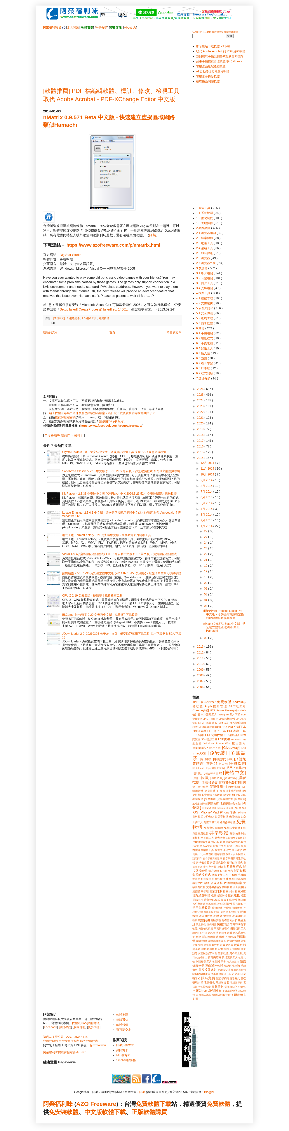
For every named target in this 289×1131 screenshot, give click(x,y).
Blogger (209, 1092)
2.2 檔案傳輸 (205, 238)
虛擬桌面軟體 (211, 945)
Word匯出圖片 (235, 743)
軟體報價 (122, 1024)
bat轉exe (240, 807)
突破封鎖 (223, 924)
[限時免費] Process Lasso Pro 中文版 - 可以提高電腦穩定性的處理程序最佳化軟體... (223, 614)
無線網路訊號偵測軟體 (219, 903)
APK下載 (197, 702)
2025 (200, 394)
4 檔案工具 (203, 293)
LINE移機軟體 (227, 718)
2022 (200, 412)
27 (206, 537)
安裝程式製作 (218, 862)
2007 (200, 681)
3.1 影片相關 (205, 273)
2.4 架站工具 (205, 248)
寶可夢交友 (123, 1029)
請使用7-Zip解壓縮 (111, 421)
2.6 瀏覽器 (203, 258)
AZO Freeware (96, 1104)
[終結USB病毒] (212, 773)
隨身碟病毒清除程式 (228, 978)
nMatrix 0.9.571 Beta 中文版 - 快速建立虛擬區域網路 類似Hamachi (224, 627)
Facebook (50, 1027)
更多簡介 (94, 1027)
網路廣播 (213, 932)
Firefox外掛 (232, 710)
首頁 (112, 332)
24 (206, 542)
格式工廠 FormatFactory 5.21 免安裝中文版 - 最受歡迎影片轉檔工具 (106, 535)
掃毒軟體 (241, 879)
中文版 (93, 1112)
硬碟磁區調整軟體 (208, 81)
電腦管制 (217, 986)
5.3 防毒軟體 (205, 323)
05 (206, 594)
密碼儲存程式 (235, 862)
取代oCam (206, 846)
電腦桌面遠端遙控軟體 (211, 66)
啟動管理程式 (223, 850)
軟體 (73, 1112)
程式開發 (211, 924)
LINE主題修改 (210, 718)
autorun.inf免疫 (225, 808)
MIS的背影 (123, 1055)
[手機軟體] (237, 763)
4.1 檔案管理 (205, 298)
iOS (195, 812)
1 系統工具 (203, 208)
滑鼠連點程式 (212, 899)
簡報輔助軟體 (206, 928)
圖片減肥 (237, 850)
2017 (200, 440)
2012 (200, 652)
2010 (200, 663)
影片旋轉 (213, 870)
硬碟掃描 (237, 916)
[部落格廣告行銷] (230, 782)
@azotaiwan (98, 1045)
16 (206, 577)
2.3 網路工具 (89, 318)
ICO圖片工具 (209, 714)
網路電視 (201, 936)
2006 (200, 687)
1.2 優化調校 (205, 218)
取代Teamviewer (230, 841)
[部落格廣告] (209, 782)
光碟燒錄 (234, 816)
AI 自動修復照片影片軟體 (212, 71)
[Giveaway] (231, 748)
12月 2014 (208, 462)
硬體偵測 (204, 920)
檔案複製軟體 (219, 895)
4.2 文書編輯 (205, 303)
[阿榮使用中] (218, 786)
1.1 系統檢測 (205, 213)
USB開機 (224, 739)
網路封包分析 (199, 932)
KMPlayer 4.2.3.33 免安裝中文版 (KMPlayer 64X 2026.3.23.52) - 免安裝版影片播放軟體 (119, 493)
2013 (200, 646)
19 (206, 565)
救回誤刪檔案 (233, 883)
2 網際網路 (73, 318)
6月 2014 (207, 497)
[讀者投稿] (230, 778)
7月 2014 (207, 491)
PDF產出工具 (236, 731)
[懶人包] (223, 763)
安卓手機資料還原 (212, 858)
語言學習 (211, 953)
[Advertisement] (112, 55)
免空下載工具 (211, 822)
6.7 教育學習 (205, 363)
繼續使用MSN (227, 936)
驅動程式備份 (225, 995)
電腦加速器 (222, 982)
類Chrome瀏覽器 (207, 990)
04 (206, 600)
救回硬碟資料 (213, 883)
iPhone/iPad (209, 812)
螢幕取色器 (226, 945)
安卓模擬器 (202, 862)
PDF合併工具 (216, 731)
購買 (161, 1112)
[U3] (243, 747)
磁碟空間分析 (229, 920)
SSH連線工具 (209, 739)
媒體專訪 (65, 1027)
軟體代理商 (50, 1041)
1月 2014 (207, 526)
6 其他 (200, 328)
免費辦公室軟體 (213, 827)
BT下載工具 (237, 706)
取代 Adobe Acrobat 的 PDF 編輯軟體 (220, 51)
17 (206, 571)
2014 (200, 457)
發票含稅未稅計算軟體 (216, 912)
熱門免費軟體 (201, 907)
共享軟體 (219, 832)
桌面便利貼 (239, 887)
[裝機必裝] (216, 778)
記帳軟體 (223, 949)
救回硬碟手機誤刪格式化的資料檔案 (219, 56)
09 (206, 582)
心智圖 (233, 874)
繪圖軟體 (213, 936)
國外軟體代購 (89, 1041)
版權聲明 (79, 1027)
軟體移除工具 (204, 961)
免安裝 (58, 1112)
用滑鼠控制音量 (233, 907)
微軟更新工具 (220, 874)
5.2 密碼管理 (205, 318)
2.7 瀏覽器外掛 (206, 263)
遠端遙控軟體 (214, 965)
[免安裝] (217, 752)
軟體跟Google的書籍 (85, 1023)
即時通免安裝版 (234, 838)
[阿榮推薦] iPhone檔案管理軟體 (223, 790)
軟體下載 (114, 1112)
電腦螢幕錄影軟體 (208, 76)
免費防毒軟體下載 (235, 827)
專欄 (220, 866)
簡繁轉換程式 (221, 928)
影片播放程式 (233, 866)
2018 (200, 434)
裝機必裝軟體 (209, 949)
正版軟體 (143, 1112)
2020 (200, 423)
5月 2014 (207, 503)
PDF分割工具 (237, 727)
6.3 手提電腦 (205, 343)
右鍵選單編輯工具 (203, 850)
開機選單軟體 (238, 969)
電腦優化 (209, 982)
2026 (200, 389)
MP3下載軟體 (206, 722)
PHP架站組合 (232, 735)
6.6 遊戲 (202, 358)
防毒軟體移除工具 (221, 974)
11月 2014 (208, 468)
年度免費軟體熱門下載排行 (64, 435)
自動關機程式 (215, 941)
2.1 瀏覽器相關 (206, 233)
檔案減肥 (240, 891)
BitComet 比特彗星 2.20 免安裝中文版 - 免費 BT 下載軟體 (100, 614)
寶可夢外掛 (210, 866)
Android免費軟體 (217, 702)
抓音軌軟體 (218, 879)
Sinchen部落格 (126, 1060)
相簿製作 (234, 912)
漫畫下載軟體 (229, 899)
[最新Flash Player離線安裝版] (208, 768)
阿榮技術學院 (125, 1045)
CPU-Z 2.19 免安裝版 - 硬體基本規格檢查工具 (92, 595)
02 (206, 637)
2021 (200, 417)
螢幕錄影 (240, 945)
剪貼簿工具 (207, 837)
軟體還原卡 (219, 961)
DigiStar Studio (70, 255)
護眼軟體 (223, 953)
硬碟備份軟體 (222, 916)
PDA (224, 727)
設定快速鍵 (199, 953)
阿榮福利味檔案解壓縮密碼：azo (64, 1052)
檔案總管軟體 (201, 895)
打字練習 (206, 879)
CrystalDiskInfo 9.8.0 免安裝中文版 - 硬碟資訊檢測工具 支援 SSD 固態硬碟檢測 (114, 452)
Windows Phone (214, 743)
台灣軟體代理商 (69, 1041)
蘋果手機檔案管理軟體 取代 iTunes (219, 61)
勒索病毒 (220, 837)
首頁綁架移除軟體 (206, 995)
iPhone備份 (228, 812)
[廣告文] (211, 763)
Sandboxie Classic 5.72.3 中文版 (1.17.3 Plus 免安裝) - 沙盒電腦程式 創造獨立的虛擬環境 (121, 471)
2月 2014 (207, 520)
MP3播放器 (222, 722)
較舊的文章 (174, 332)
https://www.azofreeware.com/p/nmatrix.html (113, 245)
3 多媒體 (202, 268)
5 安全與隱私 (205, 308)
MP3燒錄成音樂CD (210, 727)
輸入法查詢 (233, 961)
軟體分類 (101, 27)
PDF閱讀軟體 (214, 735)
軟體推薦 (122, 1014)
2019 (200, 429)
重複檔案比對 (208, 969)
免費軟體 (104, 318)
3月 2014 (207, 514)
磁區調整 (216, 920)
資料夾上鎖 (236, 953)
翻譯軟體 (201, 941)
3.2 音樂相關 (205, 278)
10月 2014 (208, 474)
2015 (200, 452)
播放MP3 (197, 883)
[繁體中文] (59, 318)
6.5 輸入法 (203, 353)
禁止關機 (201, 924)
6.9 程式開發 (205, 373)
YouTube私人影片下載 (206, 747)
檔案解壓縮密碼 (65, 417)
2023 (200, 406)
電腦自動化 (230, 986)
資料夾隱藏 (214, 957)
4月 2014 (207, 508)
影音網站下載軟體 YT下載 (213, 46)
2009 (200, 669)
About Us (130, 27)
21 (206, 559)
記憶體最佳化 (238, 949)
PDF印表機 (199, 731)
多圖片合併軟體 (234, 854)
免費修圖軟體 (228, 822)
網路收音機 (225, 932)
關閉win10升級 (201, 974)
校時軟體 (227, 887)
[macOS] (199, 753)
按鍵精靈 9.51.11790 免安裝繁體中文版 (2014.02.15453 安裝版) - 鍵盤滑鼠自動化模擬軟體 (121, 573)
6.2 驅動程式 (205, 338)
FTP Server (217, 710)
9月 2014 (207, 480)
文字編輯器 (213, 887)
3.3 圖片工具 (205, 283)
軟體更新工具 (230, 957)
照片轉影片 (239, 903)
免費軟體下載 (153, 1104)
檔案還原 (234, 895)
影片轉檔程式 (201, 874)
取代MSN (213, 841)
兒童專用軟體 (200, 833)
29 (206, 531)
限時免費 (208, 978)
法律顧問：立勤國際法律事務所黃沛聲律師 (215, 31)
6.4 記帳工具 (205, 348)
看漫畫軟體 (205, 916)
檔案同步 (216, 891)
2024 (200, 400)
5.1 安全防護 (205, 313)
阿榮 (152, 235)
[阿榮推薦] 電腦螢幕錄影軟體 (224, 803)
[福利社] (197, 773)
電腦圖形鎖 (236, 982)
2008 (200, 675)
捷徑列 (230, 879)
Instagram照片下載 (229, 714)
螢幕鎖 (196, 949)
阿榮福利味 (58, 1104)
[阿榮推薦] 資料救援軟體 (219, 799)
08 (206, 588)
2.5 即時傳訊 (205, 253)
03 (206, 605)
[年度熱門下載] (223, 759)
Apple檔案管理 (216, 706)
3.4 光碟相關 (205, 288)
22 (206, 554)
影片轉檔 (240, 870)
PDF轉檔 (198, 735)
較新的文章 (50, 332)
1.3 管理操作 (205, 223)
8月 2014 (207, 485)
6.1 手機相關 (205, 333)
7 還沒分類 (203, 378)
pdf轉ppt (209, 816)
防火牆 (236, 974)
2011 (200, 658)
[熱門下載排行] (236, 767)
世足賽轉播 (221, 816)
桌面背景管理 (200, 891)
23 (206, 548)
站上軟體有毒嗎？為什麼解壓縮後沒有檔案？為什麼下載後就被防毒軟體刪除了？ (102, 413)
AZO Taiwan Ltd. (77, 1036)
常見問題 (73, 27)
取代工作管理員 (236, 846)
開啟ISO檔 (224, 969)
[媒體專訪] (206, 759)
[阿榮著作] (209, 807)
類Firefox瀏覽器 (228, 990)
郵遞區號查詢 (232, 965)
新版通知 (122, 1019)
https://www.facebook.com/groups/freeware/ (111, 425)
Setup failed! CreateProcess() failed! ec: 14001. (94, 309)
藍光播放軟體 (232, 941)
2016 (200, 446)
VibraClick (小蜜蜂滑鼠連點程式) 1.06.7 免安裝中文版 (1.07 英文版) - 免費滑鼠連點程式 (119, 554)
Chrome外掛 (200, 710)
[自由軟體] (200, 778)
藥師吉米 (122, 1050)
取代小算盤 (220, 846)
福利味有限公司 (53, 1036)
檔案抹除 (228, 891)
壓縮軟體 (219, 854)
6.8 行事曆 (203, 368)
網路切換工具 (238, 928)
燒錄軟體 (217, 907)
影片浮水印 (226, 870)
